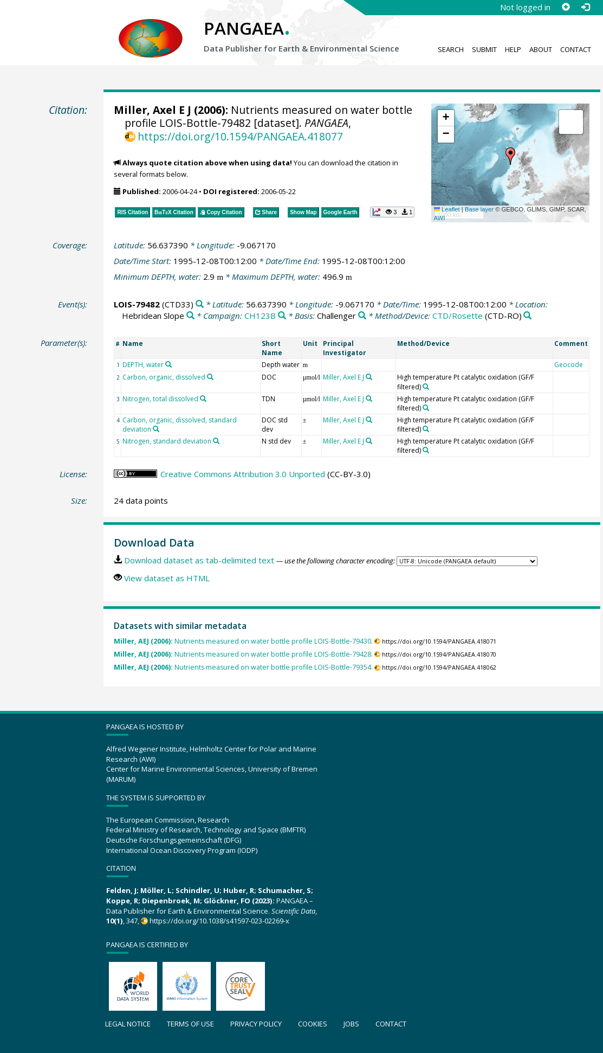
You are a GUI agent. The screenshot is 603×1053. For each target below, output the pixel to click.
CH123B (260, 315)
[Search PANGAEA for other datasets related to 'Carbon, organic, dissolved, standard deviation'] (156, 429)
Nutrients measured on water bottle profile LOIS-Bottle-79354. (243, 667)
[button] (510, 156)
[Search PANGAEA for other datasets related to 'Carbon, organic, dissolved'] (210, 377)
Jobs (351, 1024)
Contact (575, 49)
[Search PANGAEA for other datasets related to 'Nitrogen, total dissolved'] (203, 398)
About (540, 49)
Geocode (568, 364)
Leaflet (447, 209)
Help (513, 49)
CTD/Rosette (457, 315)
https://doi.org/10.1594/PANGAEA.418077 (240, 136)
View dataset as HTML (167, 578)
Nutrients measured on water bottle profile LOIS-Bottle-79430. (243, 641)
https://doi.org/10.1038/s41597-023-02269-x (219, 921)
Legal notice (128, 1024)
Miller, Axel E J (152, 109)
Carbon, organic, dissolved (163, 377)
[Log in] (585, 7)
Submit (484, 49)
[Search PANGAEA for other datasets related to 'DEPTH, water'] (168, 364)
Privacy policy (256, 1024)
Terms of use (190, 1024)
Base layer (479, 209)
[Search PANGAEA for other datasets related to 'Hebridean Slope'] (190, 316)
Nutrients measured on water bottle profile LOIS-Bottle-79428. (243, 654)
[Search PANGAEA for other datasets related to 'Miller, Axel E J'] (369, 377)
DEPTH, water (143, 364)
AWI (439, 218)
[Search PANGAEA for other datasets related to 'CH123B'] (282, 316)
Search (451, 49)
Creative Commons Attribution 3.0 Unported (242, 473)
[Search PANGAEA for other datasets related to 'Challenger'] (362, 316)
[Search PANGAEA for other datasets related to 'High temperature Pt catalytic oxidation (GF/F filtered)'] (426, 386)
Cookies (312, 1024)
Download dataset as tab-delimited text (199, 560)
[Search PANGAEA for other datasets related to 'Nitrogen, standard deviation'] (216, 441)
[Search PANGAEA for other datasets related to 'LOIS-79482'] (200, 304)
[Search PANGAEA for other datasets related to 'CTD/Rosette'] (527, 316)
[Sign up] (565, 7)
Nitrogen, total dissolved (160, 398)
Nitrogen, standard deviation (166, 441)
